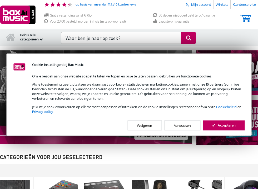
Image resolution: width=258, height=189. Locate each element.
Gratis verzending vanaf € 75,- (68, 15)
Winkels (222, 4)
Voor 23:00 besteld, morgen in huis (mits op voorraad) (85, 21)
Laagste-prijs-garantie (171, 21)
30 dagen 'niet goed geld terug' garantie (184, 15)
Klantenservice (244, 4)
